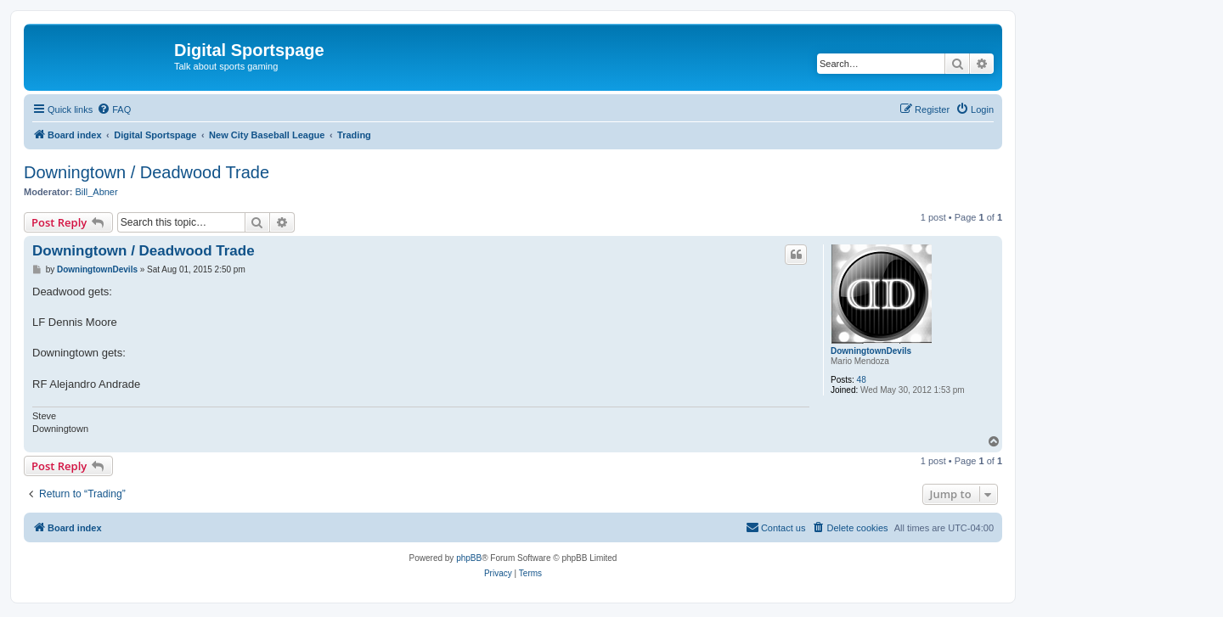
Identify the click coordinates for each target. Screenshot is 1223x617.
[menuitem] (114, 109)
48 (861, 379)
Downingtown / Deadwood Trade (146, 172)
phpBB (469, 558)
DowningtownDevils (871, 351)
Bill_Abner (97, 192)
